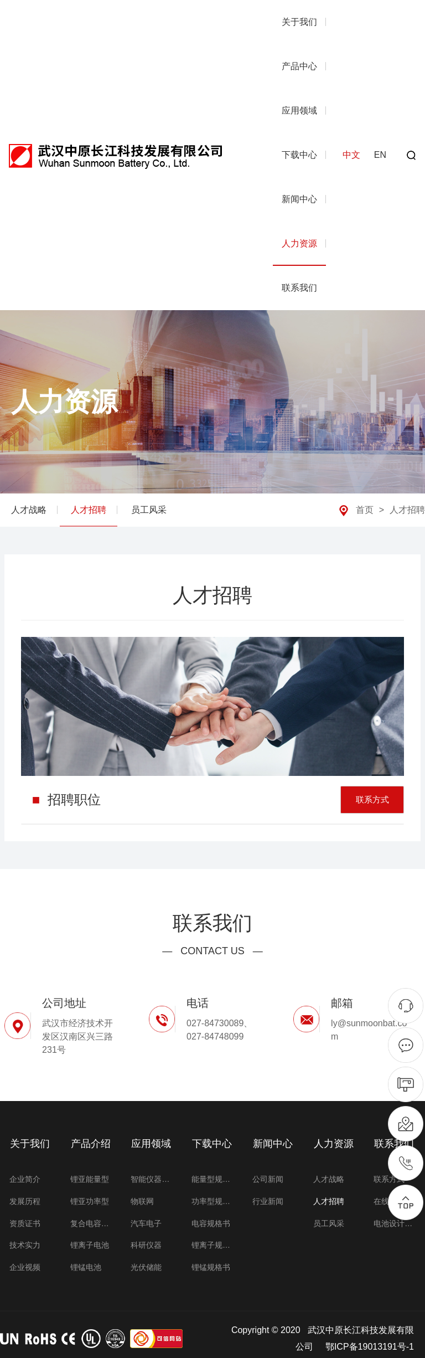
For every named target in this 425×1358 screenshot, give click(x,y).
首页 (365, 510)
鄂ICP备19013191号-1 (369, 1338)
